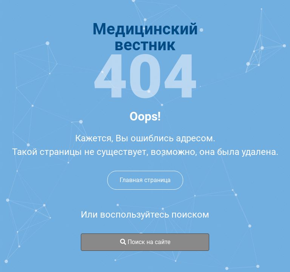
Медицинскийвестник (145, 37)
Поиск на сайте (145, 242)
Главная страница (145, 180)
